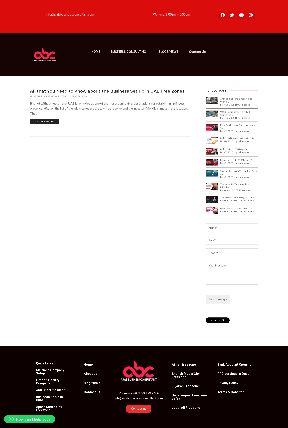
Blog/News (92, 383)
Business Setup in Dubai (49, 398)
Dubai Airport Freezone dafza (189, 396)
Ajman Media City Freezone (49, 408)
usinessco (244, 104)
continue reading (44, 121)
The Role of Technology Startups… (238, 197)
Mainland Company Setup (50, 371)
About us (90, 374)
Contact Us (197, 52)
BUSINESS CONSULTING (128, 52)
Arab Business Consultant (50, 96)
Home (88, 364)
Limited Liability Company (47, 381)
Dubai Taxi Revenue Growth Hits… (238, 138)
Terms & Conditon (230, 392)
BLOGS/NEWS (168, 52)
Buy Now (218, 320)
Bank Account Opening (234, 364)
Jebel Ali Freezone (186, 408)
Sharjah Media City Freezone (186, 375)
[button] (129, 52)
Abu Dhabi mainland (50, 390)
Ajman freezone (184, 364)
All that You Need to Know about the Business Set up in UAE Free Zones (107, 91)
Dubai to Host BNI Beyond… (234, 149)
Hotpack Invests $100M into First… (238, 160)
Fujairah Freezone (185, 386)
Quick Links (44, 363)
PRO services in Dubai (233, 374)
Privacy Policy (227, 383)
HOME (95, 52)
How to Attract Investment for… (237, 208)
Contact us (92, 392)
